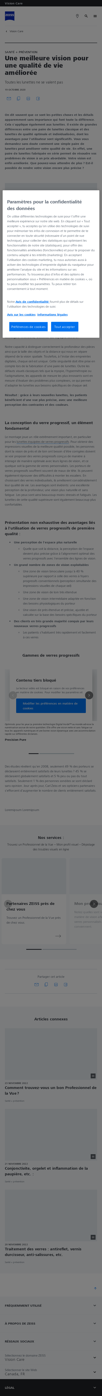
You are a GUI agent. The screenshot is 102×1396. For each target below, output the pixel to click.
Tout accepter (64, 327)
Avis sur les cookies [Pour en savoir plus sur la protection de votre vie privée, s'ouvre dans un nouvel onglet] (21, 314)
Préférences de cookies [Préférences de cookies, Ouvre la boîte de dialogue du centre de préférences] (28, 327)
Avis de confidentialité (33, 301)
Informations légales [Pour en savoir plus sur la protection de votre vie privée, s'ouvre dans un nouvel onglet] (52, 314)
